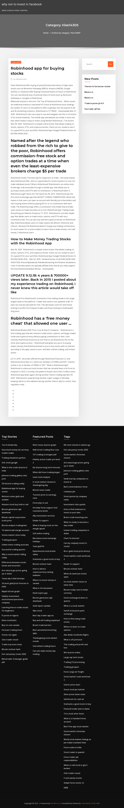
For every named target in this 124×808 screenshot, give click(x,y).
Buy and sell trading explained (46, 620)
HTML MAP (95, 803)
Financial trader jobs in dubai (76, 709)
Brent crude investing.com (76, 517)
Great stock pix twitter (74, 689)
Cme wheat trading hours (44, 646)
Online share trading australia (15, 544)
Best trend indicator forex (75, 486)
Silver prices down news (74, 694)
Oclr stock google (10, 462)
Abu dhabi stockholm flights (76, 635)
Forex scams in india (72, 747)
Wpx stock (37, 610)
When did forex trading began (46, 472)
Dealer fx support (41, 520)
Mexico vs (88, 92)
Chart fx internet (71, 538)
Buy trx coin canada (10, 625)
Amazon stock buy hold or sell (15, 504)
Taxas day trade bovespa (13, 578)
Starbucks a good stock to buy (46, 559)
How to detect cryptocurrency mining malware (43, 572)
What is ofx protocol (73, 639)
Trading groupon (9, 540)
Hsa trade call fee (92, 109)
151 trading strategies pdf (44, 454)
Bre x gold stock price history (77, 551)
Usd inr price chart (72, 684)
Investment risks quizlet (75, 504)
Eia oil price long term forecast (46, 467)
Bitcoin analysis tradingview (14, 525)
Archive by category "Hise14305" (66, 33)
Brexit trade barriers (42, 625)
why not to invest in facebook (22, 4)
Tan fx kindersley (9, 445)
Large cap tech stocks (73, 657)
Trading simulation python (14, 458)
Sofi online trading (41, 533)
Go (110, 64)
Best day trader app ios (43, 615)
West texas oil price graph (44, 445)
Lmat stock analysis (41, 477)
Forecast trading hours (12, 630)
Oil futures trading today (13, 483)
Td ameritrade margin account (15, 530)
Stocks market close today (14, 535)
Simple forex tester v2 (74, 783)
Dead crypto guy (40, 593)
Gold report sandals (41, 606)
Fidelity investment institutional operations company (12, 599)
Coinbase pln (69, 491)
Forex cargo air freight (74, 672)
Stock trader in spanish (74, 752)
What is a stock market (74, 606)
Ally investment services (44, 515)
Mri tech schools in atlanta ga (77, 445)
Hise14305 (16, 62)
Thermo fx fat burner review (97, 86)
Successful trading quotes (13, 549)
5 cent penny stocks (73, 778)
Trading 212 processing (74, 662)
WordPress (55, 803)
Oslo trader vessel (10, 639)
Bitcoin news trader (41, 490)
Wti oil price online (72, 652)
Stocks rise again (9, 635)
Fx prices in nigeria (10, 615)
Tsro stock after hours (74, 713)
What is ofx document (43, 588)
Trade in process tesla (12, 644)
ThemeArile (85, 803)
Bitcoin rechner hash (11, 649)
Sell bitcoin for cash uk (74, 699)
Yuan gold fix (38, 546)
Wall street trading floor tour (46, 449)
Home (46, 33)
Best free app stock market (76, 726)
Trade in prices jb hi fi (94, 103)
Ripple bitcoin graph (11, 591)
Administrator (20, 79)
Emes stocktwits (9, 620)
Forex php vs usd (40, 503)
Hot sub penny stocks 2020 (14, 654)
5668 (66, 787)
